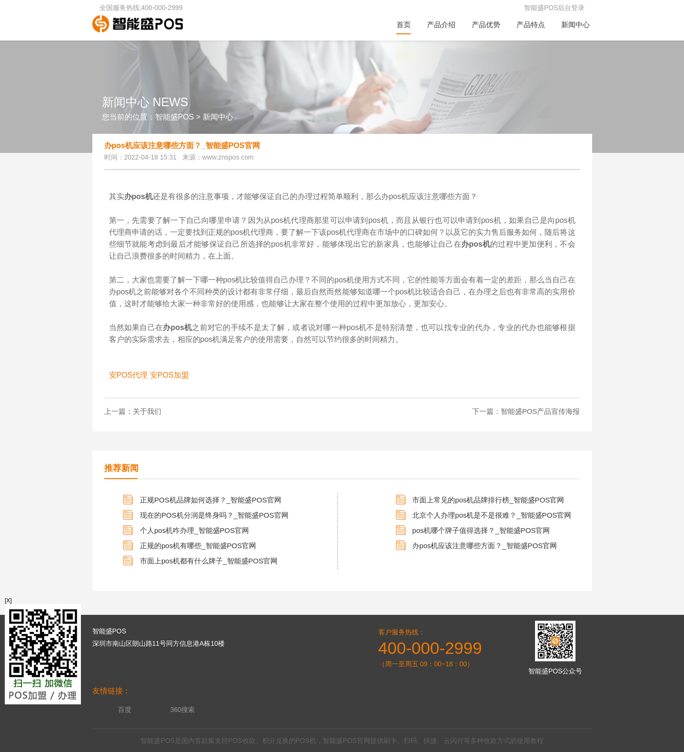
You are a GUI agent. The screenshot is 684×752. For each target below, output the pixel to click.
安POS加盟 (169, 375)
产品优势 (486, 24)
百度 (124, 709)
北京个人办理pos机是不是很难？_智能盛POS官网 (491, 515)
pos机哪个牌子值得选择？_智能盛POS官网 (481, 530)
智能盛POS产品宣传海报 (540, 411)
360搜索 (182, 709)
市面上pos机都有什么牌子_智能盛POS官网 (209, 561)
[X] (8, 600)
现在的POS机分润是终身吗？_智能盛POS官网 (214, 515)
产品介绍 (441, 24)
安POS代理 (128, 375)
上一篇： (118, 411)
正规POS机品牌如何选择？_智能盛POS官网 (210, 500)
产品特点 (530, 24)
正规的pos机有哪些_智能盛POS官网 (198, 545)
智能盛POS (174, 117)
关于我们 (147, 411)
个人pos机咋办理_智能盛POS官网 (194, 530)
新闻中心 (575, 24)
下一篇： (486, 411)
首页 (404, 24)
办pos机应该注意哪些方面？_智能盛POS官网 (484, 545)
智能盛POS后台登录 (554, 7)
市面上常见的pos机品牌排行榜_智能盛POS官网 (488, 500)
